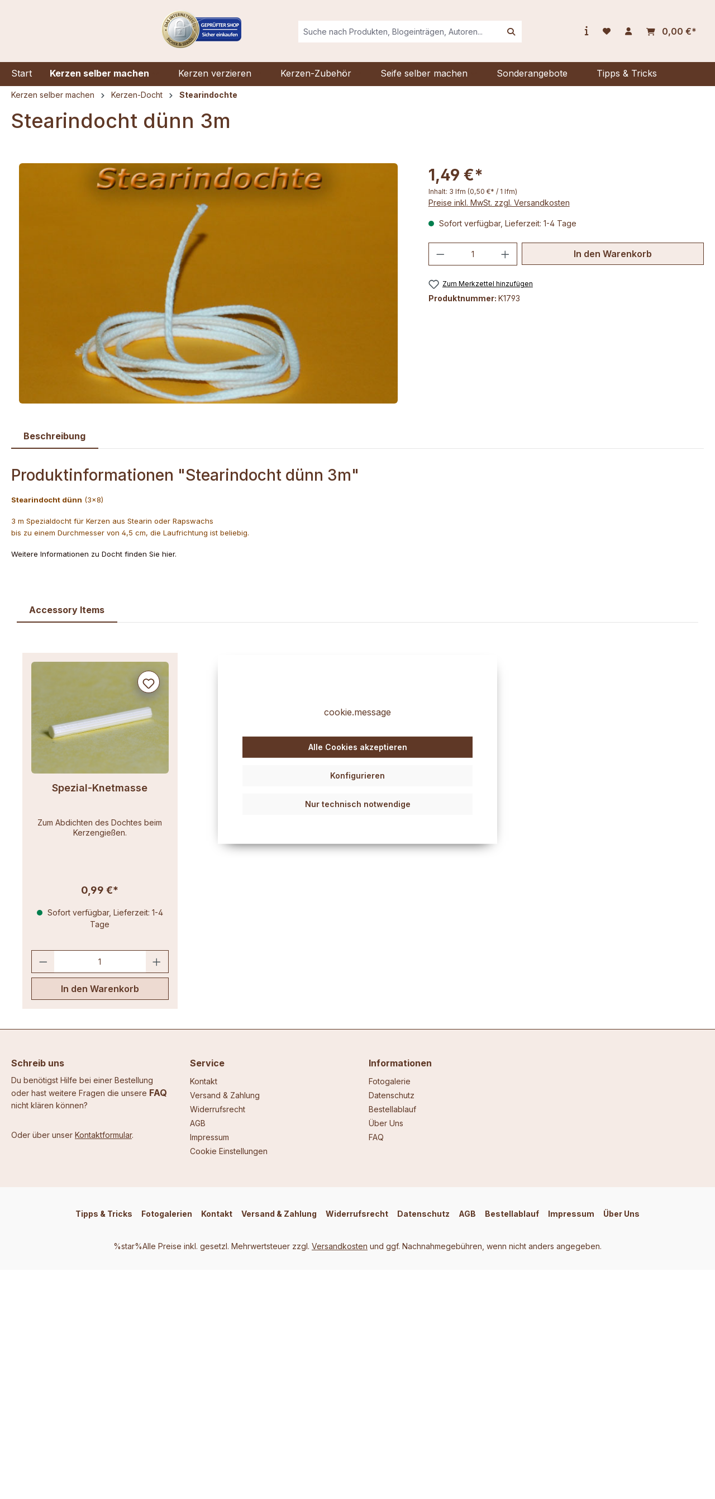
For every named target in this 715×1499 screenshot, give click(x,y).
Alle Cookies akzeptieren (357, 767)
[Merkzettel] (606, 36)
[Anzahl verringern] (440, 262)
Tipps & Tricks (103, 1213)
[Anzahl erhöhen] (505, 262)
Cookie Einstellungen (229, 1151)
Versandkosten (340, 1246)
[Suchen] (533, 36)
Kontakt (203, 1081)
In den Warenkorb (613, 262)
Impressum (209, 1137)
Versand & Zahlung (225, 1095)
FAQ (158, 1092)
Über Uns (386, 1123)
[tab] (54, 444)
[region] (208, 292)
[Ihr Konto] (628, 36)
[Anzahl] (472, 262)
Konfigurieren (357, 795)
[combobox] (422, 36)
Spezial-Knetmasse (99, 796)
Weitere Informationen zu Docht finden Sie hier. (94, 562)
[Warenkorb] (671, 36)
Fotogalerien (166, 1213)
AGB (198, 1123)
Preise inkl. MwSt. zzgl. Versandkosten (499, 211)
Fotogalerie (390, 1081)
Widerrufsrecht (217, 1109)
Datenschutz (391, 1095)
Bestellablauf (392, 1109)
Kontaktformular (103, 1135)
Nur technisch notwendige (358, 823)
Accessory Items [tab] (66, 618)
